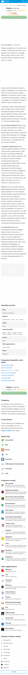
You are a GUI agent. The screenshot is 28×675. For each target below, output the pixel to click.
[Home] (1, 5)
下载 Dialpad (4, 378)
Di (9, 10)
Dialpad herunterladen (7, 373)
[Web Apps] (6, 5)
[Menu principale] (26, 1)
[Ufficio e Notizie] (12, 5)
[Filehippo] (5, 1)
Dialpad (12, 8)
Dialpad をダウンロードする (8, 370)
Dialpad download (6, 365)
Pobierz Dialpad (5, 367)
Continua (14, 671)
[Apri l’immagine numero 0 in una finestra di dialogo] (12, 269)
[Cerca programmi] (23, 1)
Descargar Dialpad (6, 375)
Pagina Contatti (6, 430)
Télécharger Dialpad (6, 380)
